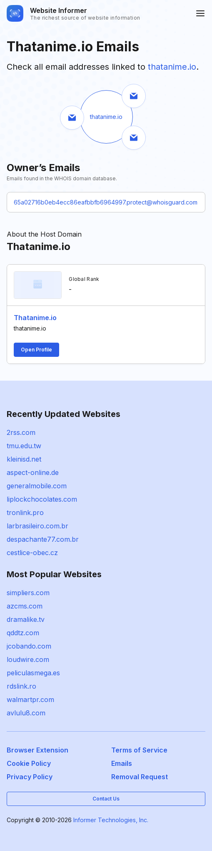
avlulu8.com (26, 713)
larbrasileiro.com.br (37, 526)
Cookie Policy (29, 763)
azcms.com (24, 606)
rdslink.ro (21, 686)
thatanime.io (172, 67)
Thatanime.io (35, 317)
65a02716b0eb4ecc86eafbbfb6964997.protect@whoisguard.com (105, 202)
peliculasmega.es (33, 673)
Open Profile (36, 349)
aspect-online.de (33, 472)
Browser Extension (37, 750)
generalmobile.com (37, 486)
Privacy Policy (29, 777)
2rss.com (21, 432)
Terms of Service (139, 750)
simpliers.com (28, 592)
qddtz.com (23, 633)
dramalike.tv (26, 619)
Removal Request (139, 777)
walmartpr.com (30, 699)
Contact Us (106, 798)
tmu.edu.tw (24, 446)
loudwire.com (28, 659)
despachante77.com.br (43, 539)
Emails (121, 763)
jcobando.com (29, 646)
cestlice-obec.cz (32, 552)
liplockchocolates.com (42, 499)
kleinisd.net (24, 459)
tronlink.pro (25, 512)
